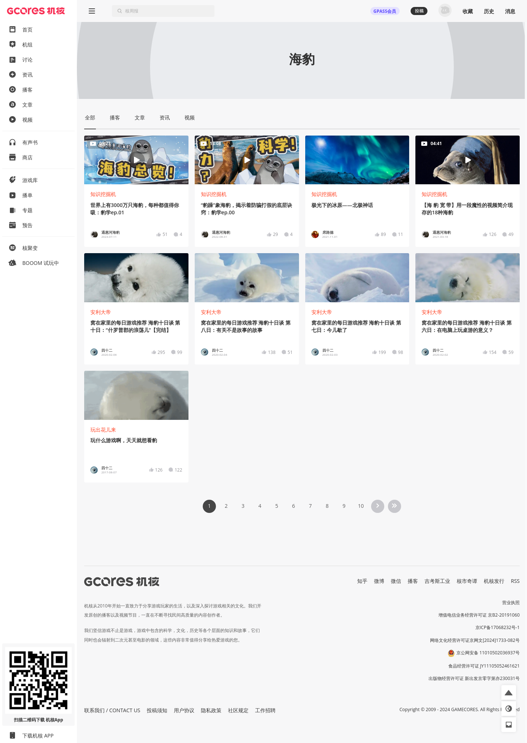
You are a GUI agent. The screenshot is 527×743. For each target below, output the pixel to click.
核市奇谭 (467, 580)
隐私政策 (211, 710)
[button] (508, 692)
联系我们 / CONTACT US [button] (112, 710)
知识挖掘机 (103, 194)
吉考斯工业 (437, 580)
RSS (515, 580)
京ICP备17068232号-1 (497, 627)
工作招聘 (265, 710)
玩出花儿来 (103, 429)
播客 (413, 580)
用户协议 (184, 710)
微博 (379, 580)
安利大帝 (100, 311)
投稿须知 (157, 710)
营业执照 (511, 602)
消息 (510, 11)
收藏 (468, 11)
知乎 (362, 580)
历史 (489, 11)
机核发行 (494, 580)
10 (361, 505)
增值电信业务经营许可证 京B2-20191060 (479, 615)
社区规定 (238, 710)
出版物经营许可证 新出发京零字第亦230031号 (474, 678)
